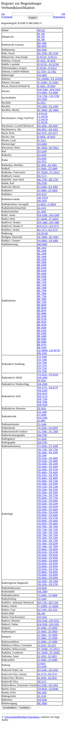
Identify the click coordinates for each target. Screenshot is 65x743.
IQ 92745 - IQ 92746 (48, 64)
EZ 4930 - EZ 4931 (47, 656)
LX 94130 (42, 119)
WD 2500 (42, 417)
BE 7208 (41, 279)
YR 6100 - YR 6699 (47, 501)
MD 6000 (42, 244)
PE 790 (41, 39)
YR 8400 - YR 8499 (47, 560)
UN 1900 (42, 412)
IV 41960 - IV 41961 (48, 82)
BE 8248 (41, 324)
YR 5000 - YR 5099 (47, 484)
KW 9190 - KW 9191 (48, 620)
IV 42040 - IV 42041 (48, 218)
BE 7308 (41, 285)
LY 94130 (42, 122)
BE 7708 (41, 296)
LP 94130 (42, 113)
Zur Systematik (6, 15)
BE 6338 (41, 270)
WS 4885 (42, 75)
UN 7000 (42, 357)
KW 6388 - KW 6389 (48, 215)
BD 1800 (42, 43)
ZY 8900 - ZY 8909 (47, 190)
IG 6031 (41, 102)
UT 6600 (41, 415)
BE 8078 (41, 310)
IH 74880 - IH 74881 (48, 110)
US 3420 (41, 438)
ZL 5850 (41, 211)
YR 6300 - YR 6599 (47, 506)
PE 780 (41, 34)
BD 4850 (42, 46)
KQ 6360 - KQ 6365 (47, 670)
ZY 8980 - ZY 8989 (47, 641)
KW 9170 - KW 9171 (48, 226)
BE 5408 (41, 256)
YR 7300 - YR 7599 (47, 535)
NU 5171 (42, 176)
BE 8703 (41, 344)
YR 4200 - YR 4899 (47, 461)
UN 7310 (42, 365)
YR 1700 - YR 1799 (47, 449)
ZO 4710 (41, 194)
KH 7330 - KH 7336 (47, 602)
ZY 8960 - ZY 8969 (47, 168)
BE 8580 (41, 339)
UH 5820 (42, 588)
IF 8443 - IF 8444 (46, 86)
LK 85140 (42, 233)
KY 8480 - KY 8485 (47, 187)
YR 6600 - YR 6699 (47, 515)
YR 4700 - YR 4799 (47, 475)
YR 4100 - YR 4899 (47, 458)
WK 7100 (42, 399)
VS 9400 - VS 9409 (47, 595)
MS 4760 (42, 353)
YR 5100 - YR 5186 (47, 486)
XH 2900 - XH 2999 (47, 581)
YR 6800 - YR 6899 (47, 521)
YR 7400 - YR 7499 (47, 538)
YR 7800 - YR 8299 (47, 543)
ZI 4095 (41, 420)
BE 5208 (41, 250)
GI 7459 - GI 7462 (46, 71)
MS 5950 (42, 200)
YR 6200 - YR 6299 (47, 503)
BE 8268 (41, 327)
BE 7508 (41, 290)
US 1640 (41, 424)
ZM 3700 (42, 435)
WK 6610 (42, 393)
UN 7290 (42, 359)
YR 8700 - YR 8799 (47, 569)
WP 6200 (42, 699)
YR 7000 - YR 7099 (47, 526)
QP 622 (41, 30)
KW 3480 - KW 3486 (48, 222)
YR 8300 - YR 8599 (47, 558)
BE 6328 (41, 267)
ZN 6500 (41, 158)
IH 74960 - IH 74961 (48, 237)
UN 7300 (42, 362)
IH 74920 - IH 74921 (48, 147)
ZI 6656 (41, 663)
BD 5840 (42, 49)
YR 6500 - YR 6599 (47, 512)
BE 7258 (41, 282)
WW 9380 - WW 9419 (48, 89)
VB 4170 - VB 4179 (47, 387)
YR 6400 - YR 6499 (47, 509)
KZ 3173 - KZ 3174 (47, 229)
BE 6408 (41, 273)
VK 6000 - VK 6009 (47, 240)
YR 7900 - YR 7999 (47, 546)
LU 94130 (42, 116)
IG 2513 (41, 140)
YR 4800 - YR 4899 (47, 478)
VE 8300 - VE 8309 (47, 428)
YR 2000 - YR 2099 (47, 452)
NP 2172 (41, 681)
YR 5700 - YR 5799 (47, 495)
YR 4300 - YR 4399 (47, 464)
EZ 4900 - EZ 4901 (47, 165)
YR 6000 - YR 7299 (47, 498)
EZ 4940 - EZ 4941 (47, 678)
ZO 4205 (41, 155)
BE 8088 (41, 313)
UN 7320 (42, 368)
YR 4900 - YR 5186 (47, 481)
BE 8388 (41, 333)
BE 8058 (41, 307)
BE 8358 (41, 330)
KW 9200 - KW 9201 (48, 624)
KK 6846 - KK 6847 (47, 125)
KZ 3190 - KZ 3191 (47, 609)
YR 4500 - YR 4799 (47, 469)
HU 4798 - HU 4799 (47, 53)
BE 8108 (41, 316)
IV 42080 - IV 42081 (48, 606)
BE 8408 (41, 336)
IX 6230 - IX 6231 (46, 645)
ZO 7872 (41, 161)
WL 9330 (42, 99)
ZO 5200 (41, 151)
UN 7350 (42, 371)
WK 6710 (42, 396)
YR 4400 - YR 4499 (47, 466)
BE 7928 (41, 302)
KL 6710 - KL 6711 (47, 674)
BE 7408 (41, 287)
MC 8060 (42, 703)
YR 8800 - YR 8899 (47, 572)
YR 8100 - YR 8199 (47, 552)
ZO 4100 (41, 666)
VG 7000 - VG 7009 (47, 431)
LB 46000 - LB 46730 (48, 350)
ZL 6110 (41, 208)
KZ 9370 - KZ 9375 (47, 133)
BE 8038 (41, 304)
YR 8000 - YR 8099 (47, 549)
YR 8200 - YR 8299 (47, 555)
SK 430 (41, 613)
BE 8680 (41, 342)
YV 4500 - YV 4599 (47, 446)
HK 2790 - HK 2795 (47, 179)
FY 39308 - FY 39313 (48, 649)
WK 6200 (42, 390)
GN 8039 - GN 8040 (47, 688)
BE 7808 (41, 299)
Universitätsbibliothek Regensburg (21, 717)
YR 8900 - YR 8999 (47, 575)
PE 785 (41, 36)
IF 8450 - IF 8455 (46, 136)
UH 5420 (42, 617)
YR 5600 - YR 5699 (47, 492)
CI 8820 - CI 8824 (46, 204)
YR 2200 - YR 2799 (47, 584)
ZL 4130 (41, 696)
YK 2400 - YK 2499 (47, 106)
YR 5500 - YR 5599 (47, 489)
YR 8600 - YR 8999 (47, 566)
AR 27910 (42, 197)
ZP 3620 (41, 380)
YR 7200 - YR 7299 (47, 532)
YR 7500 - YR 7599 (47, 540)
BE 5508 (41, 259)
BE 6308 (41, 265)
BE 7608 (41, 293)
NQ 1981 (42, 692)
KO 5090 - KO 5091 (47, 685)
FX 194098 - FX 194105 (49, 78)
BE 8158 (41, 319)
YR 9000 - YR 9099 (47, 577)
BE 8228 (41, 322)
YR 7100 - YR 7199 (47, 529)
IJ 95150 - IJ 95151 (47, 57)
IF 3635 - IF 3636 (46, 60)
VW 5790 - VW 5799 (48, 96)
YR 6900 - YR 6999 (47, 523)
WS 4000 (42, 144)
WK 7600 (42, 402)
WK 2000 (42, 377)
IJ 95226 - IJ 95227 (47, 68)
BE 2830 (41, 248)
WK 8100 (42, 404)
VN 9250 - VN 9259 (47, 374)
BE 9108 (41, 347)
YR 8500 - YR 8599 (47, 563)
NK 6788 (42, 183)
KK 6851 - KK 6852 (47, 129)
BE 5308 (41, 253)
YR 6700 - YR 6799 (47, 518)
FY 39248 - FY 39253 (48, 172)
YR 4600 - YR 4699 (47, 472)
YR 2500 (42, 455)
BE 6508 (41, 276)
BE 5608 (41, 262)
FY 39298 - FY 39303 (48, 652)
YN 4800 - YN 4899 (47, 92)
